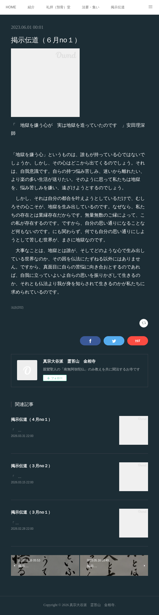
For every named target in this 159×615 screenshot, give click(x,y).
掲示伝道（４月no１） (31, 419)
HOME (11, 7)
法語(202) (17, 307)
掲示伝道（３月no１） (31, 512)
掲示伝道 (118, 7)
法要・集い (90, 7)
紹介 (31, 7)
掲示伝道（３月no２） (31, 466)
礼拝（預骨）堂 (58, 7)
